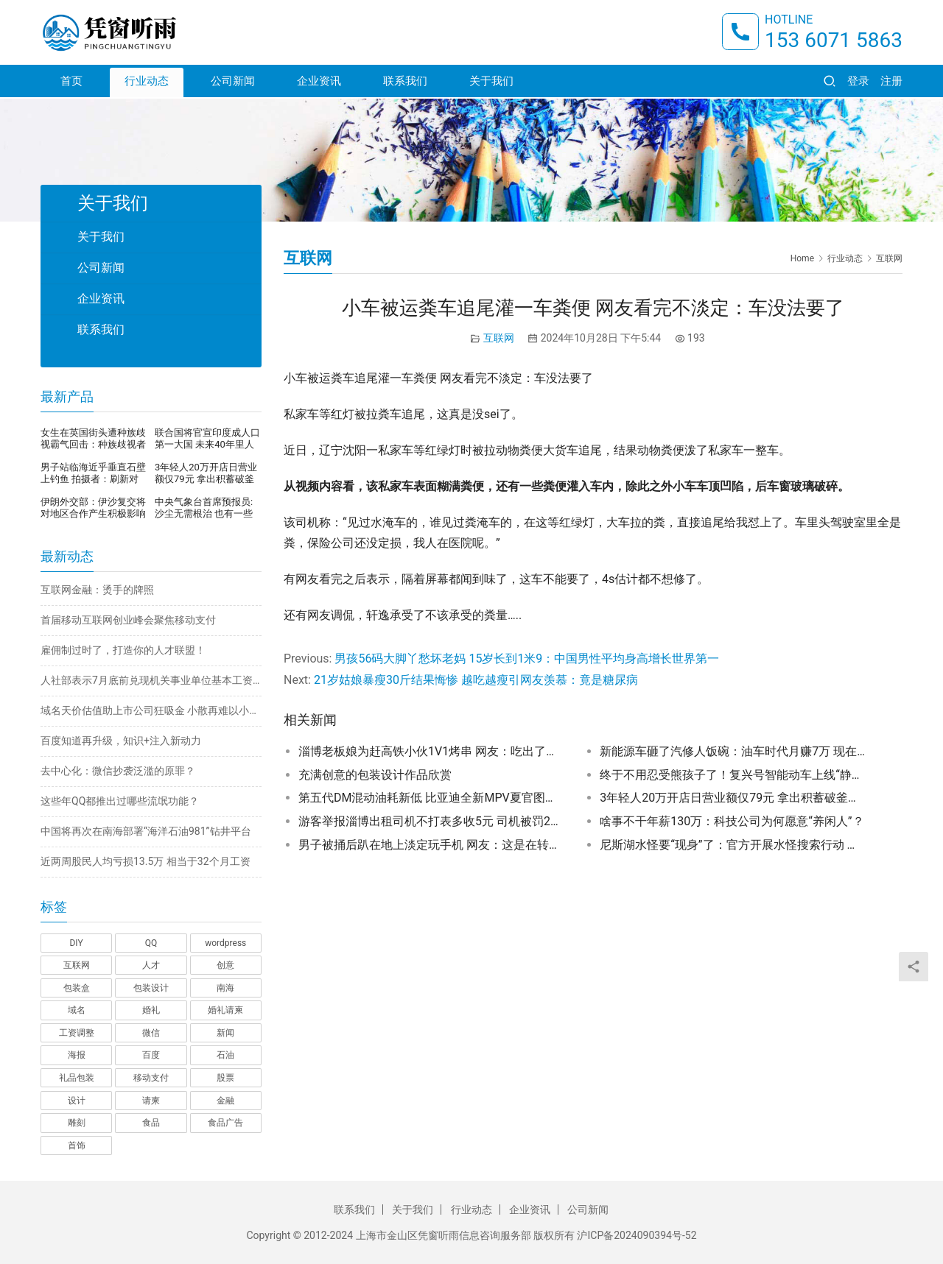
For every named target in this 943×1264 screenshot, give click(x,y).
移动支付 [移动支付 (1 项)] (151, 1078)
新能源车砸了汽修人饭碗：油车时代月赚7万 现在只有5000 (732, 751)
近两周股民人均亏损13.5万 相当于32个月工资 (145, 861)
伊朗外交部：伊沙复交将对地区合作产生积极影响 (93, 507)
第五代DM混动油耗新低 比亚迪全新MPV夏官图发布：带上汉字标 (431, 798)
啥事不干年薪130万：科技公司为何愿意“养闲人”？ (731, 821)
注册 (891, 82)
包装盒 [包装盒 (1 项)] (76, 988)
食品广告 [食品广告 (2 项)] (225, 1123)
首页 (71, 82)
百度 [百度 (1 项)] (151, 1055)
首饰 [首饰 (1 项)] (76, 1145)
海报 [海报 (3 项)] (76, 1055)
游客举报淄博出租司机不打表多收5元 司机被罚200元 (431, 821)
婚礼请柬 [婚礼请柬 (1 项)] (225, 1010)
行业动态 (147, 82)
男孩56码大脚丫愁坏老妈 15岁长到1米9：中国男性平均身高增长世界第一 (526, 658)
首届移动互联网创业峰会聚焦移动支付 (128, 620)
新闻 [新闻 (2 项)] (225, 1033)
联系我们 (405, 82)
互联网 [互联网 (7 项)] (76, 965)
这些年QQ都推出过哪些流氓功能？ (120, 801)
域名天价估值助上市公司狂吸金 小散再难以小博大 (151, 710)
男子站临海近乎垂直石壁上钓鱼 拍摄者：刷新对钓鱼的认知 (93, 473)
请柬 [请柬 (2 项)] (151, 1100)
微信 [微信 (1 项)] (151, 1033)
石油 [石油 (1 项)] (225, 1055)
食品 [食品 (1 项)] (151, 1123)
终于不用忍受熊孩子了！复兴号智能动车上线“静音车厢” (732, 775)
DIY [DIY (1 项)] (76, 943)
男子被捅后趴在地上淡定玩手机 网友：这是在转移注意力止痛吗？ (431, 845)
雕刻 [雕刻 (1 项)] (76, 1123)
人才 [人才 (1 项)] (151, 965)
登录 (858, 82)
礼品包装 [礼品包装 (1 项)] (76, 1078)
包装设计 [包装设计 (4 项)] (151, 988)
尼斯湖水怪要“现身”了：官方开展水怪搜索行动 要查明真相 (732, 845)
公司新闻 (233, 82)
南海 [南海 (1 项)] (225, 988)
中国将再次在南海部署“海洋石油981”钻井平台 (146, 831)
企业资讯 (319, 82)
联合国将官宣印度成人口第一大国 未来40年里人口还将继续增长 (207, 439)
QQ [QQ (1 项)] (151, 943)
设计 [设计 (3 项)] (76, 1100)
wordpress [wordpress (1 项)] (225, 943)
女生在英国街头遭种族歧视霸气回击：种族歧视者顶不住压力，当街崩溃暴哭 (93, 439)
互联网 (498, 338)
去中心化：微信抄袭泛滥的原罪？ (118, 771)
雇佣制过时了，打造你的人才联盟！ (123, 650)
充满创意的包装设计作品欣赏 (375, 775)
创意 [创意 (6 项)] (225, 965)
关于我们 (491, 82)
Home (802, 258)
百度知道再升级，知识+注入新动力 (121, 740)
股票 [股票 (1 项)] (225, 1078)
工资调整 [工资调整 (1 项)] (76, 1033)
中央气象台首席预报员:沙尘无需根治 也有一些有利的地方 (204, 508)
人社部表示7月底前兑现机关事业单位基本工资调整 (151, 680)
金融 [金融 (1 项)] (225, 1100)
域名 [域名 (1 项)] (76, 1010)
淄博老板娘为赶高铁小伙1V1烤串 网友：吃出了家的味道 (431, 751)
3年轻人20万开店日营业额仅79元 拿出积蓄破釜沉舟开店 (732, 798)
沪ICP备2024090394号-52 (636, 1235)
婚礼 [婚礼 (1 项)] (151, 1010)
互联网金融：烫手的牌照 (97, 590)
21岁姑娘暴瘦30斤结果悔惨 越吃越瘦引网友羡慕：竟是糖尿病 (476, 680)
